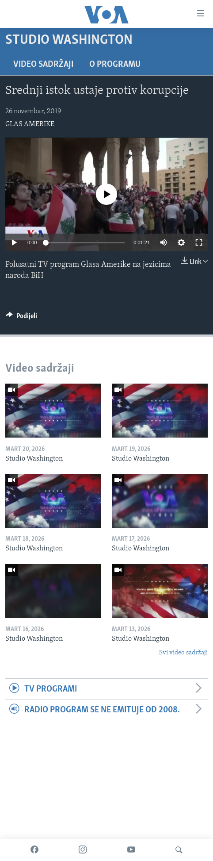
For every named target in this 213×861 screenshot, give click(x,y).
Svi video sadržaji (183, 653)
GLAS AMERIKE (29, 124)
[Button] (21, 318)
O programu (115, 64)
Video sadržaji (43, 64)
